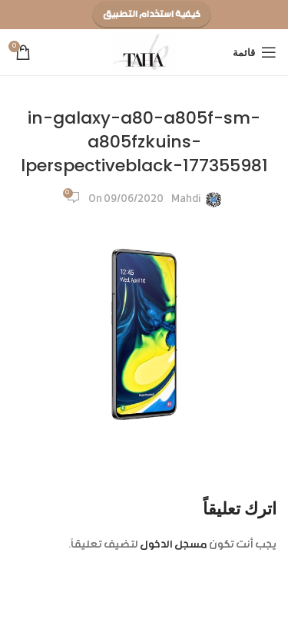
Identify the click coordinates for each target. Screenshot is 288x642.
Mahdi (186, 199)
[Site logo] (144, 53)
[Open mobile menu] (254, 52)
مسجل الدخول (173, 545)
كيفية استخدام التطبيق (151, 15)
